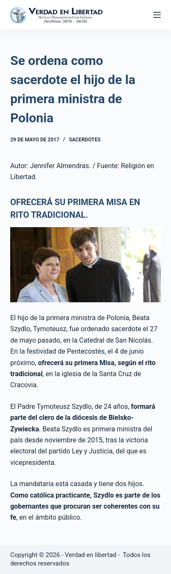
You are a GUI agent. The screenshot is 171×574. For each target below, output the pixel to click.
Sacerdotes (85, 140)
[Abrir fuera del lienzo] (157, 15)
